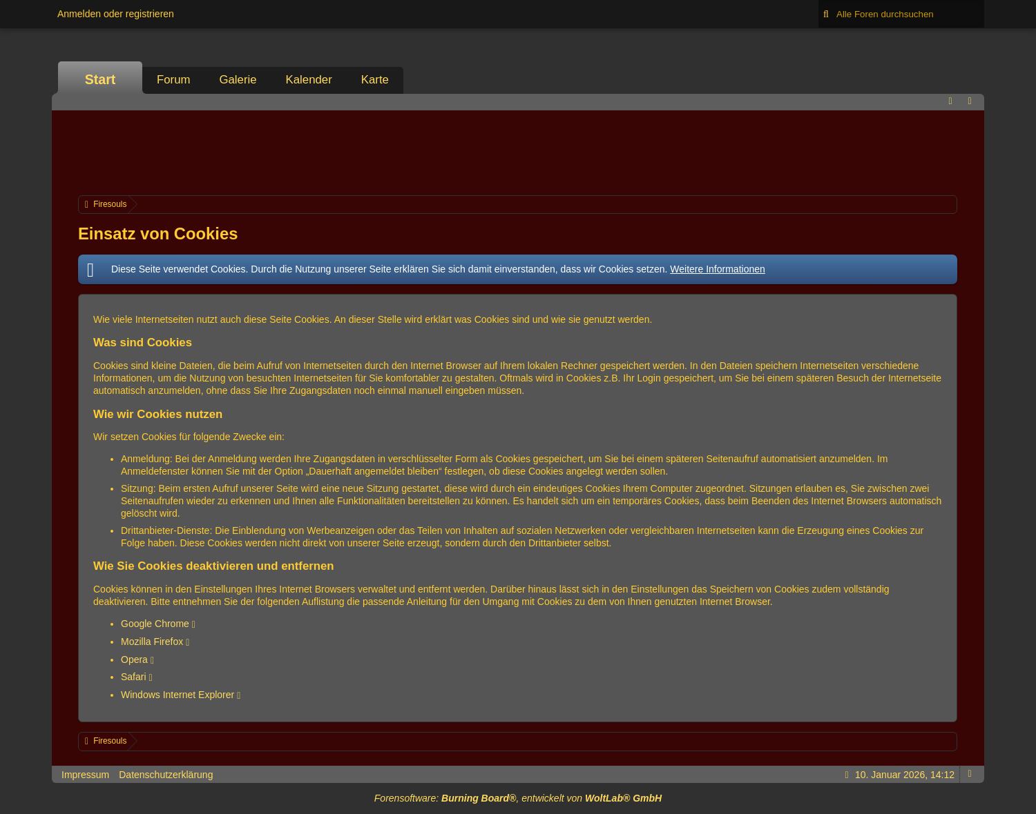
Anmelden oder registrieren (115, 13)
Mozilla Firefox (152, 641)
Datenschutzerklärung (166, 774)
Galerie (237, 79)
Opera (134, 659)
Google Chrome (155, 623)
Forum (173, 79)
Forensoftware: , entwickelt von (518, 798)
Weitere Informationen (717, 269)
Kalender (309, 79)
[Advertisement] (518, 151)
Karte (375, 79)
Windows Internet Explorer (177, 694)
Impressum (85, 774)
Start (100, 79)
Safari (133, 676)
